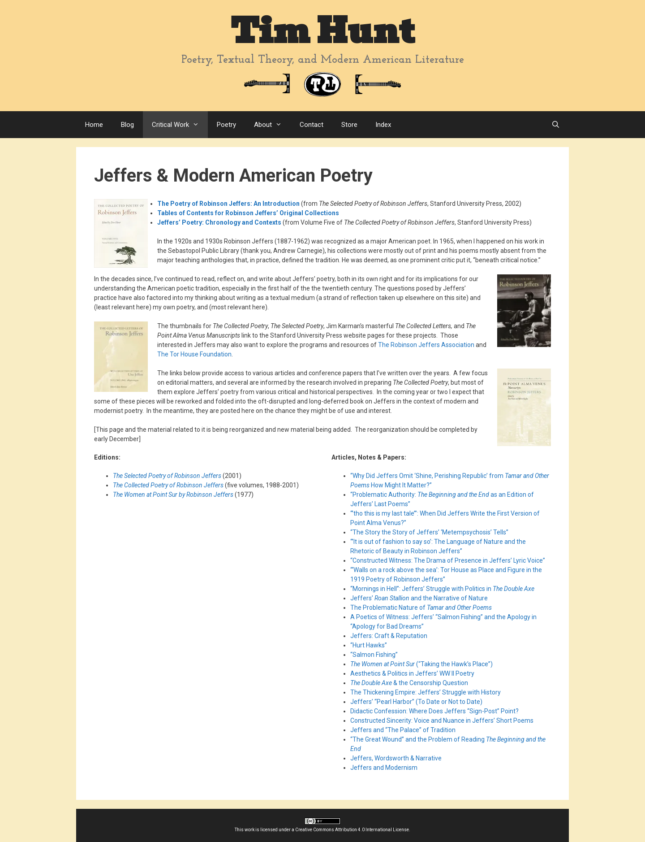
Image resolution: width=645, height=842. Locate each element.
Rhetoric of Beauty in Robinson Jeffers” (406, 551)
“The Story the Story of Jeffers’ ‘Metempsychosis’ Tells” (429, 532)
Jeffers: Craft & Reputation (388, 635)
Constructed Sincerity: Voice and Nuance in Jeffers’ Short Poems (441, 720)
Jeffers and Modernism (383, 767)
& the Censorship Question (409, 682)
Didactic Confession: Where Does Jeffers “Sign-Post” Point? (434, 711)
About (272, 124)
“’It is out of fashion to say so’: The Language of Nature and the (438, 541)
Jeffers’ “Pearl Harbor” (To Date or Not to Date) (416, 701)
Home (94, 125)
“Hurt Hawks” (368, 645)
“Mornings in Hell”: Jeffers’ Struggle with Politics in (442, 588)
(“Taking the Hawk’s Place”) (421, 664)
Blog (127, 125)
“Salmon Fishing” (374, 654)
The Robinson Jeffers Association (426, 344)
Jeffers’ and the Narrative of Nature (419, 598)
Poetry (226, 125)
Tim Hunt (322, 31)
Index (383, 125)
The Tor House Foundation (194, 354)
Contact (311, 125)
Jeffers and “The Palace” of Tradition (403, 729)
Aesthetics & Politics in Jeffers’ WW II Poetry (412, 673)
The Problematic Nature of (421, 607)
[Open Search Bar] (555, 124)
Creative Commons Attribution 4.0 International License (352, 829)
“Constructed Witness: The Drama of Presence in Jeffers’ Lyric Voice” (447, 560)
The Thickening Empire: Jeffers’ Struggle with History (425, 692)
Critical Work (180, 124)
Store (349, 125)
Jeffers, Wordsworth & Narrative (396, 758)
